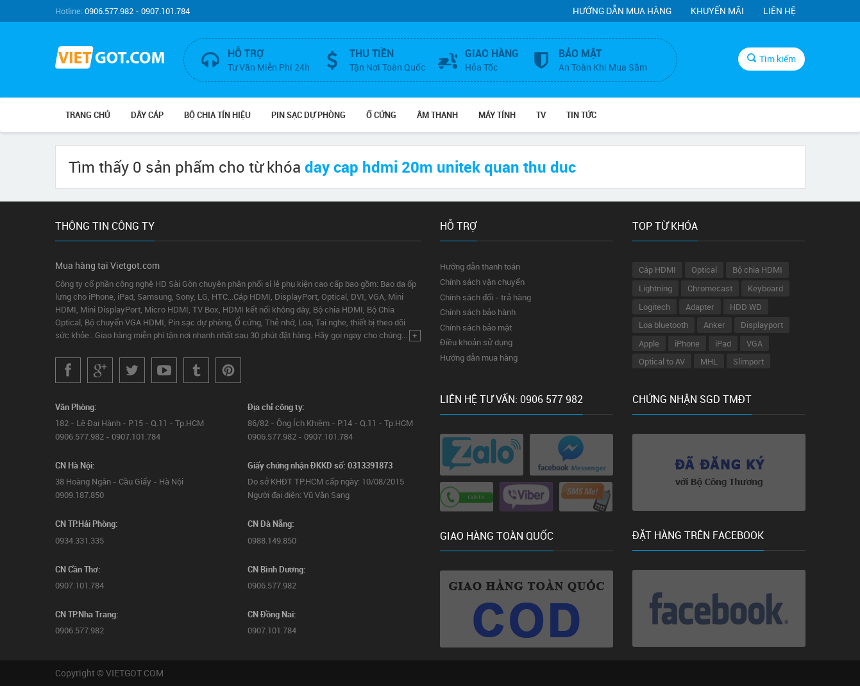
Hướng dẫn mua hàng (622, 10)
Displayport (762, 324)
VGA (754, 343)
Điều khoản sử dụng (476, 342)
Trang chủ (87, 115)
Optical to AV (662, 361)
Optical (704, 269)
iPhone (687, 343)
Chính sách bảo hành (478, 312)
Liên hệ (779, 10)
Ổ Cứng (381, 115)
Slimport (748, 361)
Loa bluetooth (663, 324)
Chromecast (709, 288)
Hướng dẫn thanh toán (480, 266)
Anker (714, 324)
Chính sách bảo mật (476, 327)
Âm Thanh (437, 115)
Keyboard (765, 288)
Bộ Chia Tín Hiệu (217, 115)
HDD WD (746, 307)
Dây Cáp (147, 115)
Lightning (655, 288)
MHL (709, 361)
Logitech (654, 307)
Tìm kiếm (771, 59)
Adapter (700, 307)
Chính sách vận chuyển (482, 281)
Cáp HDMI (657, 269)
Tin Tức (581, 115)
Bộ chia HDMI (757, 269)
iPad (723, 343)
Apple (649, 343)
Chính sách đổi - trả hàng (485, 297)
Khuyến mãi (717, 10)
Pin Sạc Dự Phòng (308, 115)
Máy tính (497, 115)
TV (541, 115)
